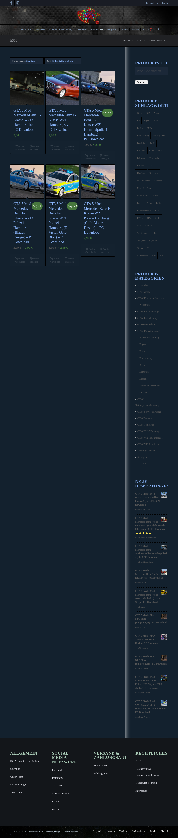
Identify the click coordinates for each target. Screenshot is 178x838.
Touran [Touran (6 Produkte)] (140, 248)
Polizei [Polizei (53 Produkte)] (159, 203)
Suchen (141, 82)
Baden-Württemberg (149, 337)
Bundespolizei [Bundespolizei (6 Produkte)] (159, 135)
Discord (56, 809)
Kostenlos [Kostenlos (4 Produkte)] (153, 173)
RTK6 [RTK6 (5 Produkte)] (140, 218)
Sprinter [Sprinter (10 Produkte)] (148, 225)
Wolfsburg (144, 304)
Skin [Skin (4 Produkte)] (139, 225)
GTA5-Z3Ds (143, 292)
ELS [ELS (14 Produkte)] (160, 150)
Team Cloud (16, 792)
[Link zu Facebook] (11, 3)
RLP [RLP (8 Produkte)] (157, 210)
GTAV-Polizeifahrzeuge (149, 331)
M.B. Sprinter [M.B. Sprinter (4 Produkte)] (143, 180)
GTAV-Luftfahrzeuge (147, 318)
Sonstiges (142, 457)
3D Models (142, 285)
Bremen (143, 364)
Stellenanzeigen (18, 784)
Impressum (141, 790)
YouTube (57, 785)
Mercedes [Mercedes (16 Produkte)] (157, 180)
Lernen (142, 463)
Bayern (143, 344)
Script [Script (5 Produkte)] (157, 218)
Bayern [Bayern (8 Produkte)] (147, 120)
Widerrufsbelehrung (146, 782)
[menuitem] (152, 3)
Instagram (57, 777)
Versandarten (101, 765)
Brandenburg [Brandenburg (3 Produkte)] (143, 135)
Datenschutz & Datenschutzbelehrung (147, 771)
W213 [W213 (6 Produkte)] (162, 255)
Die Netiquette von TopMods (25, 760)
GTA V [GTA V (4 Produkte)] (151, 165)
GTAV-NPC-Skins (146, 324)
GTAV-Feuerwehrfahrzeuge (150, 298)
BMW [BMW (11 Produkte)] (149, 128)
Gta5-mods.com (60, 793)
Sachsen (143, 392)
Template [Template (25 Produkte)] (141, 240)
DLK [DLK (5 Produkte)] (152, 143)
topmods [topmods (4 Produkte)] (153, 240)
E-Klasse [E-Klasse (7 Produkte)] (141, 150)
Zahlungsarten (101, 773)
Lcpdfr (55, 801)
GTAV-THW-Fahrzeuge (149, 431)
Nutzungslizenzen (146, 450)
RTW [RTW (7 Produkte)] (149, 218)
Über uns (15, 768)
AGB (138, 760)
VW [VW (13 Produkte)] (154, 255)
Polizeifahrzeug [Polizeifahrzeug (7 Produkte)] (144, 210)
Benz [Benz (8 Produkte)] (156, 120)
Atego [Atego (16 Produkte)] (156, 113)
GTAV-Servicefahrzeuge (149, 411)
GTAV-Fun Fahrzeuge (148, 311)
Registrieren (152, 3)
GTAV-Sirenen (144, 418)
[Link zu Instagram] (18, 3)
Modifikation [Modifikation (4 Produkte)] (143, 195)
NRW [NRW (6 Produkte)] (155, 195)
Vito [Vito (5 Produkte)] (149, 248)
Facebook (57, 769)
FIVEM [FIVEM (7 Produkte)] (140, 165)
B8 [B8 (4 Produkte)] (138, 120)
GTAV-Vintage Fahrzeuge (150, 437)
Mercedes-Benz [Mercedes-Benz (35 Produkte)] (144, 188)
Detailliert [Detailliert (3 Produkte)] (141, 143)
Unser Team (16, 776)
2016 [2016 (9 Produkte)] (139, 113)
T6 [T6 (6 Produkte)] (155, 233)
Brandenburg (145, 358)
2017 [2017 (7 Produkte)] (148, 113)
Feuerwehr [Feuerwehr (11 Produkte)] (154, 158)
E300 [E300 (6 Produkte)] (151, 150)
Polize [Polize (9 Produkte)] (149, 203)
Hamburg (144, 371)
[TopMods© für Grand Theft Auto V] (89, 15)
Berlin (142, 351)
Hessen (143, 378)
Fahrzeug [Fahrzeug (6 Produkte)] (141, 158)
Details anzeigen (34, 147)
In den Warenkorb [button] (19, 147)
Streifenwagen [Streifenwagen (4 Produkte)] (143, 233)
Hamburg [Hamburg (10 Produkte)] (141, 173)
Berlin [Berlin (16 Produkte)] (140, 128)
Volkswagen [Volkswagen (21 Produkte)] (142, 255)
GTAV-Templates (145, 424)
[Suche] (156, 30)
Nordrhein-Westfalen (149, 385)
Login (165, 3)
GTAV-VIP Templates (148, 444)
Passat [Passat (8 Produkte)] (140, 203)
